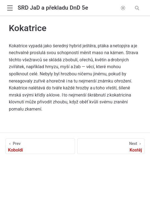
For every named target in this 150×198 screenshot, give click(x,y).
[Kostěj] (110, 146)
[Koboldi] (40, 146)
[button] (9, 8)
